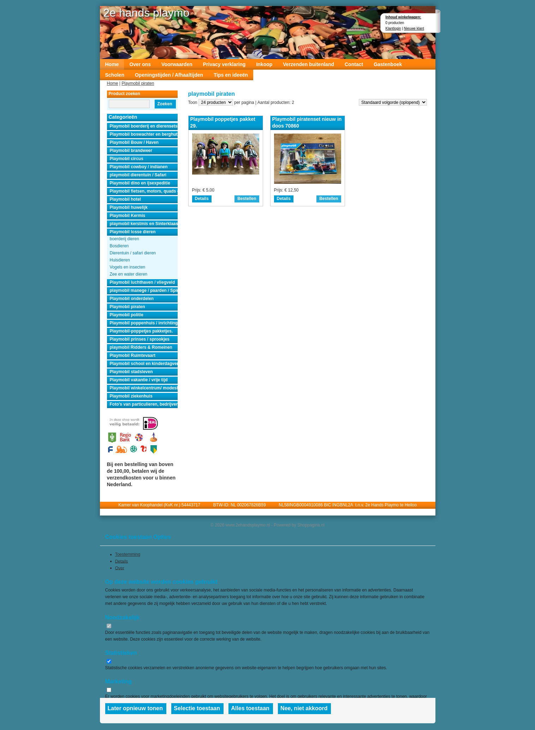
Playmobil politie (126, 314)
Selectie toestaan (197, 708)
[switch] (109, 626)
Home (112, 64)
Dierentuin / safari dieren (133, 253)
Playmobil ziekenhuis (131, 396)
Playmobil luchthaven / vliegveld (142, 282)
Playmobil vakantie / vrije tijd (139, 379)
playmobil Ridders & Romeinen (141, 347)
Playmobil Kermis (127, 215)
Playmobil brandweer (131, 150)
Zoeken (164, 103)
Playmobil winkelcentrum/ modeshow (144, 387)
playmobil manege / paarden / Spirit (144, 290)
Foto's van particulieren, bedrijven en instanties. (144, 404)
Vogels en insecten (127, 267)
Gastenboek (388, 64)
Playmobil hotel (125, 199)
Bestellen (246, 198)
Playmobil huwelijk (129, 207)
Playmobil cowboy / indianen (139, 166)
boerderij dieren (124, 238)
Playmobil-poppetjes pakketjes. (141, 331)
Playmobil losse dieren (133, 231)
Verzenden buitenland (308, 64)
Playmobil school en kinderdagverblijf (144, 363)
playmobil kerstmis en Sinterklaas (144, 223)
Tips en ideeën (231, 75)
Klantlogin (393, 28)
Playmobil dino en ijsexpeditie (140, 183)
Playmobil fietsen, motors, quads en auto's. (144, 191)
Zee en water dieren (129, 274)
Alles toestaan (250, 708)
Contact (354, 64)
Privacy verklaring (224, 64)
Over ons (140, 64)
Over (119, 567)
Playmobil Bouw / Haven (134, 142)
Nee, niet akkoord (303, 708)
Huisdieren (120, 260)
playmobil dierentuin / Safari (138, 174)
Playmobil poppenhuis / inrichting (144, 322)
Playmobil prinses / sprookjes (140, 339)
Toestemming (127, 554)
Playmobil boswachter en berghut (144, 134)
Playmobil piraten (137, 83)
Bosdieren (119, 245)
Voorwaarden (176, 64)
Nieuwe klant (414, 28)
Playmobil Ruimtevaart (132, 355)
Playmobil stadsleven (131, 371)
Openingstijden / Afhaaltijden (169, 75)
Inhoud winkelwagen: (403, 17)
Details (202, 198)
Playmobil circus (126, 158)
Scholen (114, 75)
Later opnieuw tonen (135, 708)
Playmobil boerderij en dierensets (144, 126)
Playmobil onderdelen (132, 298)
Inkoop (264, 64)
